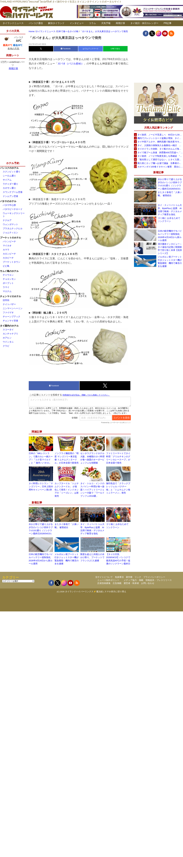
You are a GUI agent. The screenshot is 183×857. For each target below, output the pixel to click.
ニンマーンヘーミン (12, 308)
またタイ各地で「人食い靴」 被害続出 (170, 193)
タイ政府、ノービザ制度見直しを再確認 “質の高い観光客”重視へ (160, 156)
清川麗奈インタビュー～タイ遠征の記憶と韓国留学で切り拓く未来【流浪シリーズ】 (170, 248)
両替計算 (120, 23)
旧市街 (6, 300)
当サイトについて (104, 577)
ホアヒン (7, 337)
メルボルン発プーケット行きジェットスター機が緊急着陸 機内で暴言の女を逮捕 (170, 261)
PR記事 (167, 23)
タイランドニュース (13, 23)
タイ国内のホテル (9, 325)
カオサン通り (9, 188)
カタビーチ (8, 258)
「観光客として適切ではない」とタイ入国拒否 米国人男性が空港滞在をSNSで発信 (160, 159)
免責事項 (119, 577)
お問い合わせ (147, 583)
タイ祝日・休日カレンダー (144, 23)
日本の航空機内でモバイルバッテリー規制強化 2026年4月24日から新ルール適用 (170, 235)
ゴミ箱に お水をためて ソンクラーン (169, 219)
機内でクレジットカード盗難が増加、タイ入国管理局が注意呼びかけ (160, 138)
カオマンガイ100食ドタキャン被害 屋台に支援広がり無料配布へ (160, 166)
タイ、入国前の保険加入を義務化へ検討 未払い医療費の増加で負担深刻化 (160, 145)
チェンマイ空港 (10, 320)
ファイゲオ (8, 312)
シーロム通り (9, 175)
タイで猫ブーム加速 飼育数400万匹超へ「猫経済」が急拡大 (160, 152)
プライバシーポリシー (154, 577)
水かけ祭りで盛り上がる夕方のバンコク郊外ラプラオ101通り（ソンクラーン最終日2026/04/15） (170, 184)
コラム (92, 23)
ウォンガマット (10, 224)
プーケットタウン (11, 262)
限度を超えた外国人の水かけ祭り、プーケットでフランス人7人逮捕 (92, 557)
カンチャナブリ (10, 333)
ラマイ (6, 287)
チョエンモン (9, 279)
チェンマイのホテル (10, 296)
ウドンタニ (8, 342)
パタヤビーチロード (12, 209)
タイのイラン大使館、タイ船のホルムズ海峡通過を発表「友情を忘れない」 (160, 149)
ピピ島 (6, 266)
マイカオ (7, 245)
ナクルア (7, 220)
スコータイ (8, 329)
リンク (138, 577)
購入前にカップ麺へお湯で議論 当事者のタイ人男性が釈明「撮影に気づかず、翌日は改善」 (160, 163)
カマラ (6, 249)
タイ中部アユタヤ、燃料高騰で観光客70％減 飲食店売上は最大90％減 (160, 141)
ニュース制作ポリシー (108, 580)
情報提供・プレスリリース (159, 580)
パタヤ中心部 (9, 205)
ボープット (8, 283)
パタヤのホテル (8, 201)
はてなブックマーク (90, 49)
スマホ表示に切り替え (115, 591)
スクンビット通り (11, 171)
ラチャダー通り (10, 184)
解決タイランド (56, 23)
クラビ (6, 346)
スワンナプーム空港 (12, 192)
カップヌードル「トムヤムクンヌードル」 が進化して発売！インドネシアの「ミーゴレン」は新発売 (67, 489)
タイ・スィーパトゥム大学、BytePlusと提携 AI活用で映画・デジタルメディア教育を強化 (170, 210)
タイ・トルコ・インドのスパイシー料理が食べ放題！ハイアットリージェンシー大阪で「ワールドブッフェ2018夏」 (92, 489)
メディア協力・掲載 (133, 580)
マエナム (7, 291)
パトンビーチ (9, 241)
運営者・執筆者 (131, 583)
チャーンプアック (11, 316)
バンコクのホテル (9, 168)
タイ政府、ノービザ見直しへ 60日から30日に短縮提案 (160, 134)
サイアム (7, 180)
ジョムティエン (10, 232)
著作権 (129, 577)
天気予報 (106, 23)
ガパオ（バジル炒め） (71, 63)
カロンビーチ (9, 253)
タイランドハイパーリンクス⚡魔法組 (84, 591)
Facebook (65, 49)
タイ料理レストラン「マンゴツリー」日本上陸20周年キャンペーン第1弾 (41, 486)
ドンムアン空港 (10, 196)
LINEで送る (115, 49)
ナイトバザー (9, 304)
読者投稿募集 (104, 583)
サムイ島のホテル (9, 271)
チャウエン (8, 275)
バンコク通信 (36, 23)
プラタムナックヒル (12, 228)
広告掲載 (117, 583)
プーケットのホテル (10, 237)
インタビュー (77, 23)
